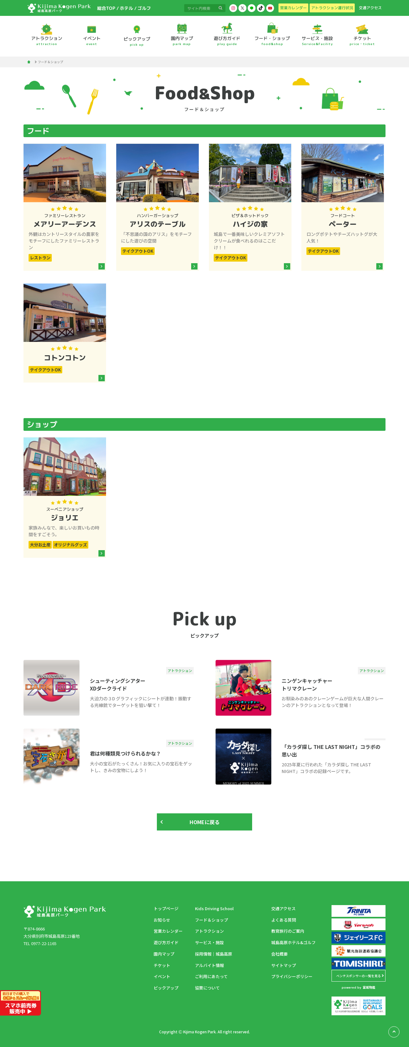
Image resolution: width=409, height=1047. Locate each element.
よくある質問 (283, 920)
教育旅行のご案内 (287, 931)
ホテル (126, 8)
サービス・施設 (209, 942)
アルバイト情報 (209, 965)
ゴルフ (144, 8)
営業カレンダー (168, 931)
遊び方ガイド (166, 942)
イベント (162, 976)
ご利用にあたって (211, 976)
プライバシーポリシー (291, 976)
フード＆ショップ (211, 920)
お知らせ (162, 920)
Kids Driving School (214, 908)
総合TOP (106, 8)
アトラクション (209, 931)
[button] (333, 963)
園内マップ (164, 954)
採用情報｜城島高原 (213, 954)
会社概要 (279, 954)
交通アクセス (283, 908)
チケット (162, 965)
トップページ (166, 908)
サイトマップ (283, 965)
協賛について (207, 988)
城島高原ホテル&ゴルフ (293, 942)
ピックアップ (166, 988)
